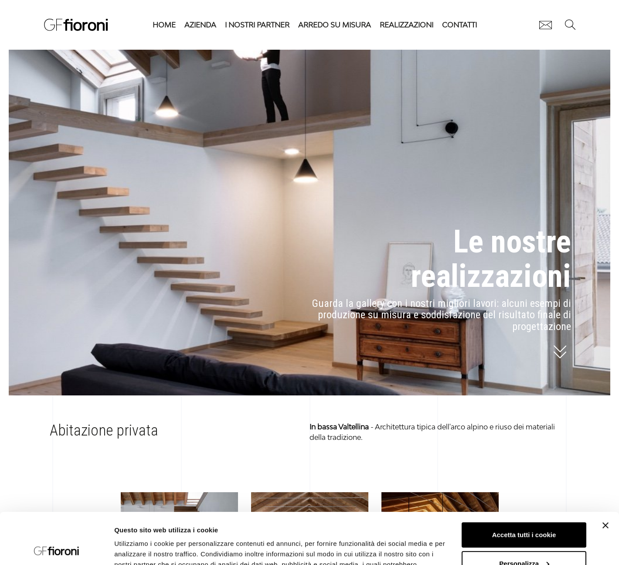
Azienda (200, 24)
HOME (164, 24)
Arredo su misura (334, 24)
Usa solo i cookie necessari (524, 541)
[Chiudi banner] (605, 474)
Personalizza (524, 512)
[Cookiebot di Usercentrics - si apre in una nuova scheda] (56, 548)
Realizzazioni (406, 24)
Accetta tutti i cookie (524, 483)
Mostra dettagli (137, 547)
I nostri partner (257, 24)
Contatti (459, 24)
